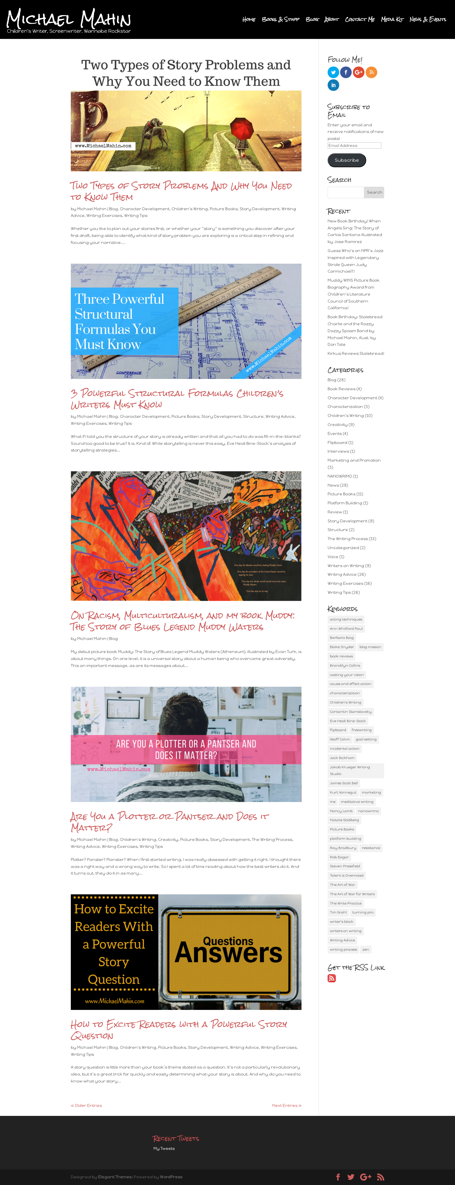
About (332, 20)
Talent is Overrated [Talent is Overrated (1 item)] (347, 875)
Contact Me (360, 20)
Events (335, 433)
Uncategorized (343, 547)
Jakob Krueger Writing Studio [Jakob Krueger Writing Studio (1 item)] (350, 770)
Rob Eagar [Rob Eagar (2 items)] (339, 857)
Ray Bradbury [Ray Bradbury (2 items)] (343, 848)
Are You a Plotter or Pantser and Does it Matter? (169, 822)
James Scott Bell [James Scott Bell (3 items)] (344, 783)
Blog (312, 20)
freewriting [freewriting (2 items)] (362, 730)
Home (249, 20)
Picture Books (224, 208)
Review (335, 512)
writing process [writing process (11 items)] (343, 949)
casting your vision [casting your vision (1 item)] (347, 675)
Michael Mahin (91, 208)
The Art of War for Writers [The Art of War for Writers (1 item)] (352, 894)
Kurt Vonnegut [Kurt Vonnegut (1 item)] (343, 792)
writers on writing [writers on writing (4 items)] (346, 931)
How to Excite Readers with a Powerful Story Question (179, 1029)
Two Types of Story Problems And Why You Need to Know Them (181, 191)
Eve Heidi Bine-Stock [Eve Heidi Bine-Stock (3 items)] (348, 721)
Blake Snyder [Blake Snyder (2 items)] (342, 647)
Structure (253, 416)
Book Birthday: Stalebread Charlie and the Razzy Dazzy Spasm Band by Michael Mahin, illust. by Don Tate (355, 330)
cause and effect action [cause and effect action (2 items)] (350, 684)
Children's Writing (189, 208)
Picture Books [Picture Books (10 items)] (342, 829)
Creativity (168, 839)
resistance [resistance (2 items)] (371, 848)
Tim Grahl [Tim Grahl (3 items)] (338, 912)
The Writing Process (272, 839)
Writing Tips (135, 215)
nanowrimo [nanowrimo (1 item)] (368, 811)
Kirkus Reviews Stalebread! (356, 353)
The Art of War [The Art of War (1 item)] (342, 885)
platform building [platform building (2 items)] (345, 839)
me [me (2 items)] (332, 802)
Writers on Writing (346, 565)
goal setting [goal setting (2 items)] (366, 739)
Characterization (345, 406)
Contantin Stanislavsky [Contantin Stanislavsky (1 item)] (351, 712)
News (333, 485)
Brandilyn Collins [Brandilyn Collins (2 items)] (345, 665)
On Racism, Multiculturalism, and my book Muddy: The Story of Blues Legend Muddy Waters (183, 621)
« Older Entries (86, 1105)
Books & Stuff (280, 20)
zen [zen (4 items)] (365, 949)
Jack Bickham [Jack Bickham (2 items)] (342, 758)
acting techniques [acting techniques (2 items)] (346, 619)
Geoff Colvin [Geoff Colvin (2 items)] (340, 739)
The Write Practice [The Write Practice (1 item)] (346, 903)
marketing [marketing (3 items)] (371, 792)
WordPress (171, 1177)
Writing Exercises (104, 215)
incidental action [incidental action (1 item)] (345, 749)
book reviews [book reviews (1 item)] (341, 656)
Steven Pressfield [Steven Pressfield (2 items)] (345, 866)
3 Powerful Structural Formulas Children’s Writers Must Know (177, 398)
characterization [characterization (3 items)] (345, 693)
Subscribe (347, 160)
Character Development (144, 208)
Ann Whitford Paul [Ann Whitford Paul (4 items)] (346, 629)
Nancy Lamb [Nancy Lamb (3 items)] (341, 811)
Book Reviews (341, 388)
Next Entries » (286, 1105)
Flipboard (337, 442)
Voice (333, 556)
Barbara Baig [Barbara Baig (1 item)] (342, 638)
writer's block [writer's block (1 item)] (341, 922)
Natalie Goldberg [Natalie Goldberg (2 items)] (344, 820)
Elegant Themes (114, 1177)
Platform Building (345, 503)
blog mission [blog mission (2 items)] (370, 647)
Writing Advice (280, 416)
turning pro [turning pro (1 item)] (362, 912)
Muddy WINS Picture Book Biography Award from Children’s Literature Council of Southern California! (354, 294)
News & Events (428, 20)
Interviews (338, 451)
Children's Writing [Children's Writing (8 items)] (345, 702)
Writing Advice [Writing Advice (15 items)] (342, 940)
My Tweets (164, 1148)
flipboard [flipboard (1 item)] (338, 730)
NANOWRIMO (340, 476)
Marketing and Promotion (354, 460)
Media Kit (392, 20)
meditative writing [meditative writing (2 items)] (357, 802)
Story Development (259, 208)
